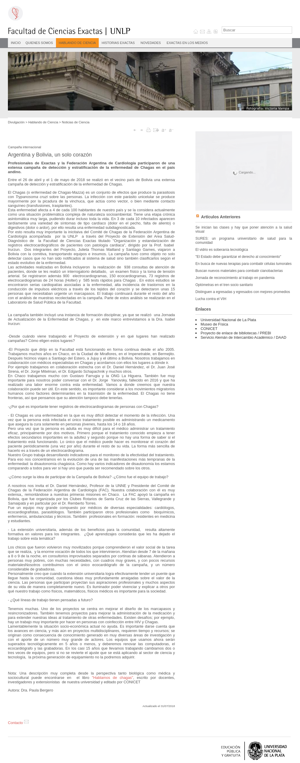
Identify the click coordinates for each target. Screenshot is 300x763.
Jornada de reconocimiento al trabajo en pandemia (235, 278)
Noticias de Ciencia (75, 122)
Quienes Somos (39, 43)
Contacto (18, 723)
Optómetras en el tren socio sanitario (224, 285)
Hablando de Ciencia (77, 43)
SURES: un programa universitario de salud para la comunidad (243, 240)
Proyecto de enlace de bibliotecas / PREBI (236, 333)
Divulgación (16, 122)
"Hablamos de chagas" (112, 677)
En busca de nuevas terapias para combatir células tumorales (243, 264)
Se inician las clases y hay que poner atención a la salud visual (243, 229)
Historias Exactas (118, 43)
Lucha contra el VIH (210, 299)
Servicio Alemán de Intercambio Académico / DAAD (243, 337)
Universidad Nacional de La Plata (228, 320)
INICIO (16, 43)
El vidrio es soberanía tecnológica (221, 250)
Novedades (151, 43)
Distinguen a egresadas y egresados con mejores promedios (242, 292)
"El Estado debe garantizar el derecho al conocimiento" (238, 257)
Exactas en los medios (187, 43)
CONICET (209, 328)
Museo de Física (214, 324)
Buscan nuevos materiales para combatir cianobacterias (239, 271)
